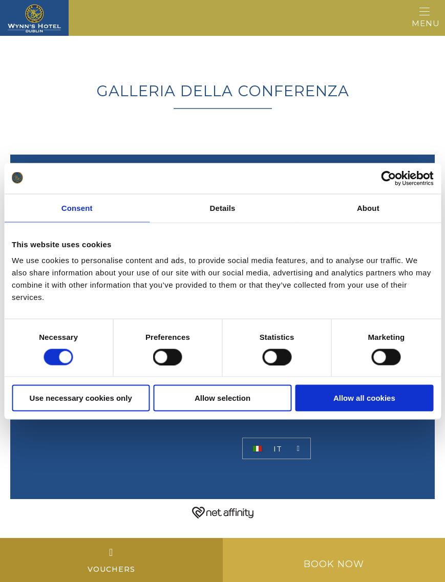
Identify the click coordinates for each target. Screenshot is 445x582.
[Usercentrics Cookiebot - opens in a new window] (388, 178)
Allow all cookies (364, 398)
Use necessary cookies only (81, 398)
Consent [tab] (77, 207)
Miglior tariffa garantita (307, 428)
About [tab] (368, 207)
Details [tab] (223, 207)
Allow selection (222, 398)
